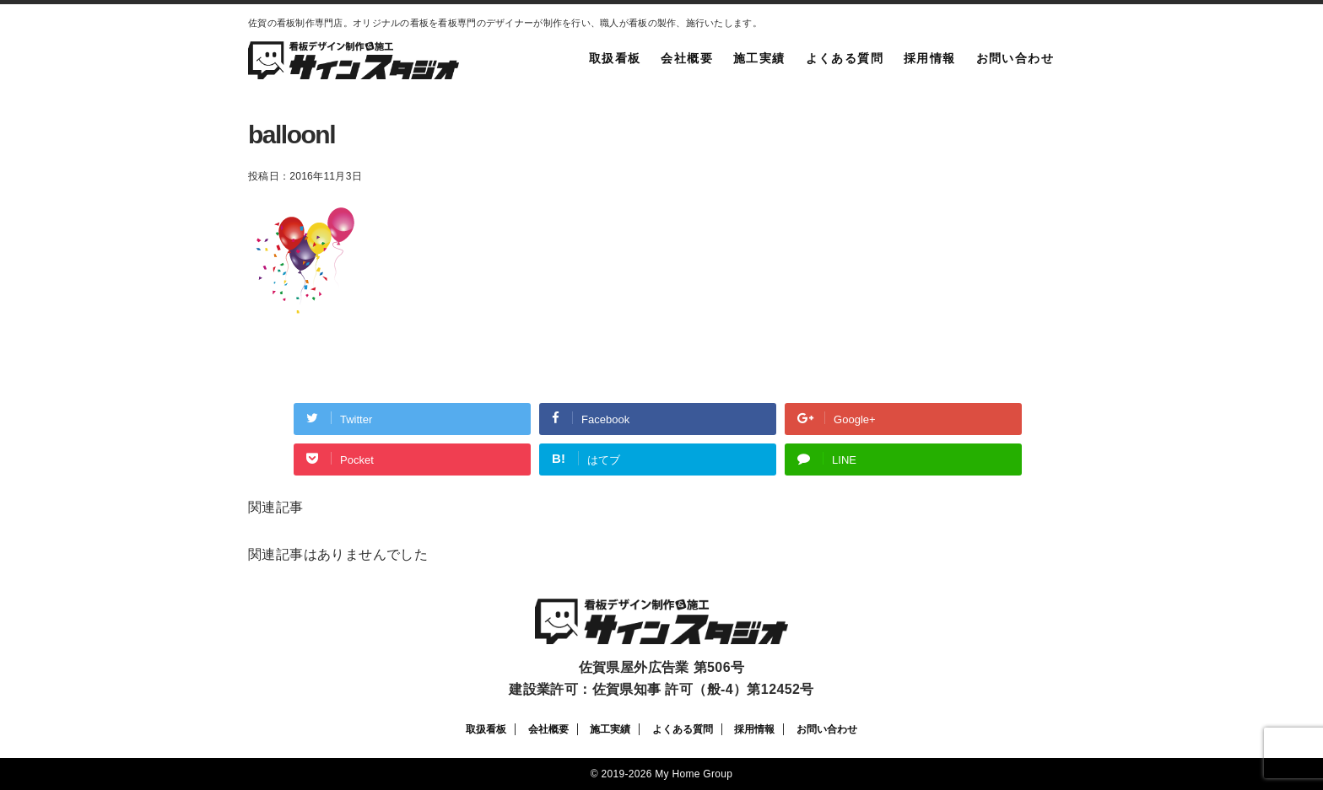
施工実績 (759, 58)
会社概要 (687, 58)
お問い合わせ (1015, 58)
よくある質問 (844, 58)
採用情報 (930, 58)
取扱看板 (615, 58)
